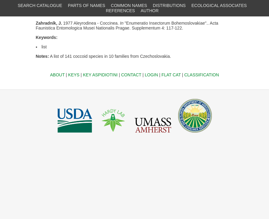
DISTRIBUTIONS (169, 5)
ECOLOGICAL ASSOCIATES (219, 5)
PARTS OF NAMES (86, 5)
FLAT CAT (171, 74)
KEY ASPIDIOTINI (100, 74)
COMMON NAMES (129, 5)
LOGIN (151, 74)
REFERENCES (120, 10)
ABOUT (57, 74)
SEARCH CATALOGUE (40, 5)
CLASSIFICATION (201, 74)
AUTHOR (150, 10)
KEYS (73, 74)
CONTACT (131, 74)
